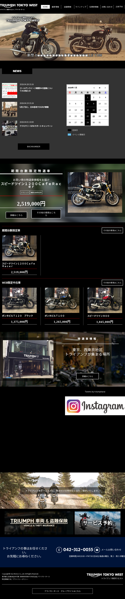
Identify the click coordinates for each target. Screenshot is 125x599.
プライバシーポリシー (20, 579)
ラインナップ (80, 6)
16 (83, 55)
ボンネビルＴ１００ (55, 313)
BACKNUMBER (33, 144)
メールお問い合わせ (107, 549)
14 (77, 55)
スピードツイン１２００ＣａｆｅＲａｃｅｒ (18, 263)
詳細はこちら (15, 217)
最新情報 (55, 6)
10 (65, 55)
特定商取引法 (6, 579)
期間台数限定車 (35, 192)
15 (80, 55)
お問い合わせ (107, 6)
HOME (45, 6)
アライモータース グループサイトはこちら (62, 593)
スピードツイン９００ (98, 313)
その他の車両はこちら (43, 211)
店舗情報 (67, 6)
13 (74, 55)
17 (86, 55)
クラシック (25, 192)
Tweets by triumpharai (95, 391)
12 (71, 55)
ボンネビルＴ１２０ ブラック (17, 313)
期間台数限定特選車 (28, 170)
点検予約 (119, 6)
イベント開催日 (78, 135)
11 (68, 55)
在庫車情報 (93, 6)
